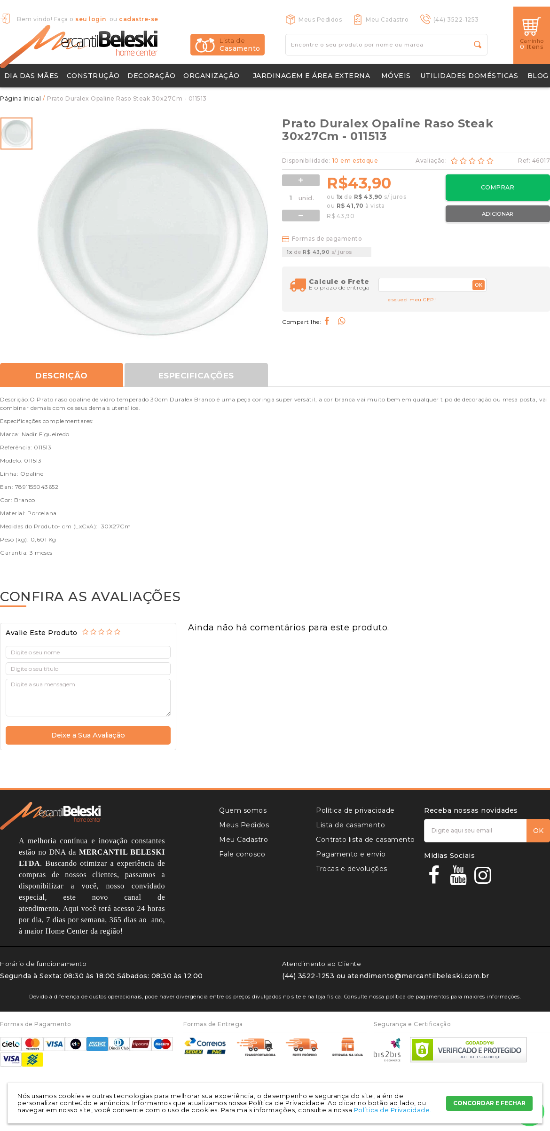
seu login (90, 19)
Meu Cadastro (387, 19)
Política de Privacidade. (393, 1110)
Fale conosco (242, 854)
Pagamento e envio (351, 854)
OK (478, 285)
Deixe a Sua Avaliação (88, 735)
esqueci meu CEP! (412, 300)
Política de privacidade (355, 810)
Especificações (198, 375)
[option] (16, 133)
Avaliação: (432, 160)
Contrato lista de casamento (365, 839)
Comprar (497, 187)
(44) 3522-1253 (456, 19)
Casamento (240, 45)
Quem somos (243, 810)
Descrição (61, 375)
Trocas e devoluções (351, 868)
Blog (538, 75)
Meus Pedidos (320, 19)
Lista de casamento (350, 825)
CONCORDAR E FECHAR (489, 1103)
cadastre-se (138, 19)
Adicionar (497, 214)
